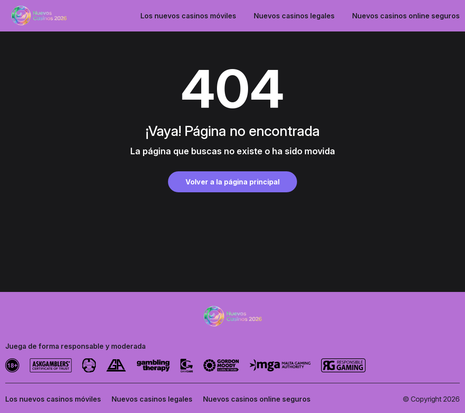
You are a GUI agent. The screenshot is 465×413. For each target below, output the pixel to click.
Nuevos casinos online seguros (406, 15)
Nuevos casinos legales (294, 15)
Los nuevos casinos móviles (188, 15)
